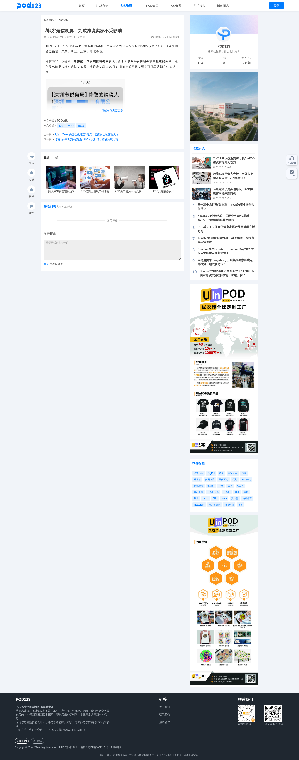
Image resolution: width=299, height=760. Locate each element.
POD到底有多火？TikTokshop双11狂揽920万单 (163, 191)
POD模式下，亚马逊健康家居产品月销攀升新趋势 (226, 229)
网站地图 (117, 747)
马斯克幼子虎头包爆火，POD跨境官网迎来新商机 (233, 191)
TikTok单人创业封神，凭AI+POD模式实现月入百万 (234, 160)
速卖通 (81, 125)
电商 (61, 125)
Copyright (22, 741)
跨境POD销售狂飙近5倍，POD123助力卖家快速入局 (61, 191)
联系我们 (164, 714)
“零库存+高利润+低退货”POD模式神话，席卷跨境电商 (86, 139)
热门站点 (37, 741)
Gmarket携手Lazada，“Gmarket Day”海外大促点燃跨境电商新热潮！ (226, 251)
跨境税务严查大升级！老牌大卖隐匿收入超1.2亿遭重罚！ (233, 176)
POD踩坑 (176, 6)
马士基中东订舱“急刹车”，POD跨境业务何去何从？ (226, 207)
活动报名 (223, 6)
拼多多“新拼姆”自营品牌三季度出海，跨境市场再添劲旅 (226, 240)
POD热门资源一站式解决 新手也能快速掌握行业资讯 (129, 191)
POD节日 (152, 6)
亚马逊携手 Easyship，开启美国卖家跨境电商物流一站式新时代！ (225, 262)
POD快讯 (63, 19)
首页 (82, 6)
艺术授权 (199, 6)
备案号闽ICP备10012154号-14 (96, 747)
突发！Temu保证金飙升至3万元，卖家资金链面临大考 (86, 134)
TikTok (70, 125)
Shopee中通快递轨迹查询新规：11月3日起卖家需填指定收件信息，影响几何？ (227, 273)
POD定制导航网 (69, 747)
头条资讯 (127, 6)
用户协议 (164, 722)
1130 (201, 63)
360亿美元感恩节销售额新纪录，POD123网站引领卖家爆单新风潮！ (95, 191)
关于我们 (164, 706)
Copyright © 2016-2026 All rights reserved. (36, 747)
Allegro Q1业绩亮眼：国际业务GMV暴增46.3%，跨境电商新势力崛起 (223, 218)
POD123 (224, 46)
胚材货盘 (102, 6)
